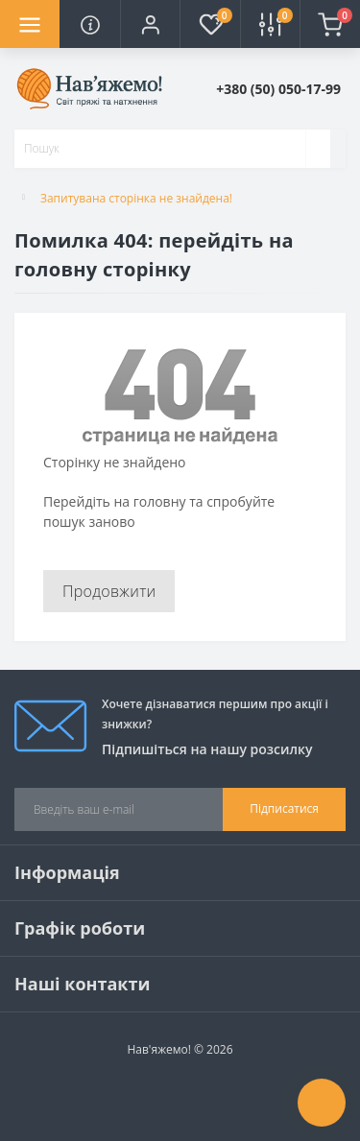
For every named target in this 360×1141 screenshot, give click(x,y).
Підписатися (284, 808)
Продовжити (109, 591)
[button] (150, 24)
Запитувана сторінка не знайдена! (136, 198)
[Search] (317, 149)
